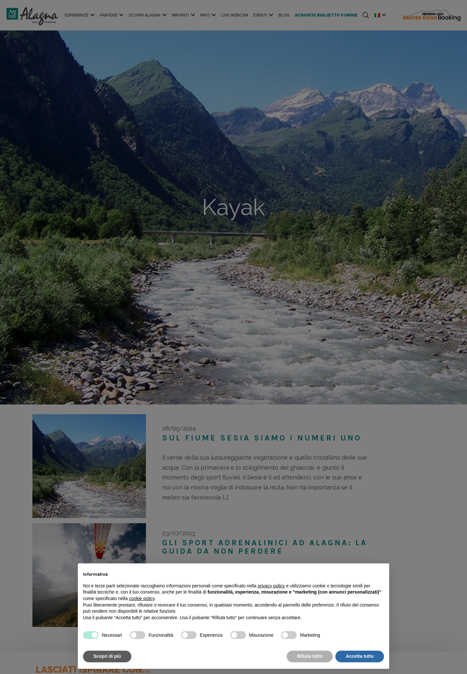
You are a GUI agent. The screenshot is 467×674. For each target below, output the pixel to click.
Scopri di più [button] (107, 656)
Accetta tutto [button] (360, 656)
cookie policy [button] (142, 598)
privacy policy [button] (271, 585)
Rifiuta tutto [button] (310, 656)
